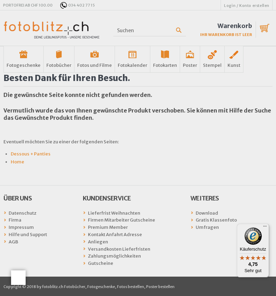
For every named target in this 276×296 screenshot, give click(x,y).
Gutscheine (100, 263)
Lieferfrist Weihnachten (114, 213)
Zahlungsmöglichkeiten (114, 256)
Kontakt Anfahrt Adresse (115, 234)
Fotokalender (132, 65)
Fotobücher (58, 65)
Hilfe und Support (28, 234)
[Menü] (265, 228)
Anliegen (98, 242)
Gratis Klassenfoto (216, 220)
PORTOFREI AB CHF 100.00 (28, 5)
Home (17, 162)
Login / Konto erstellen (246, 5)
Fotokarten (165, 65)
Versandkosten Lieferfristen (119, 249)
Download (207, 213)
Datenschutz (22, 213)
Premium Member (108, 227)
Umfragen (207, 227)
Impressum (21, 227)
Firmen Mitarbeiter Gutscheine (121, 220)
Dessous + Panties (31, 154)
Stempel (212, 65)
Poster (190, 65)
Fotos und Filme (94, 65)
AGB (13, 242)
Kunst (234, 65)
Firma (15, 220)
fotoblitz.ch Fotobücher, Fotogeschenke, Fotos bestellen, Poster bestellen (108, 286)
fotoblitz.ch (52, 29)
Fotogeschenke (24, 65)
